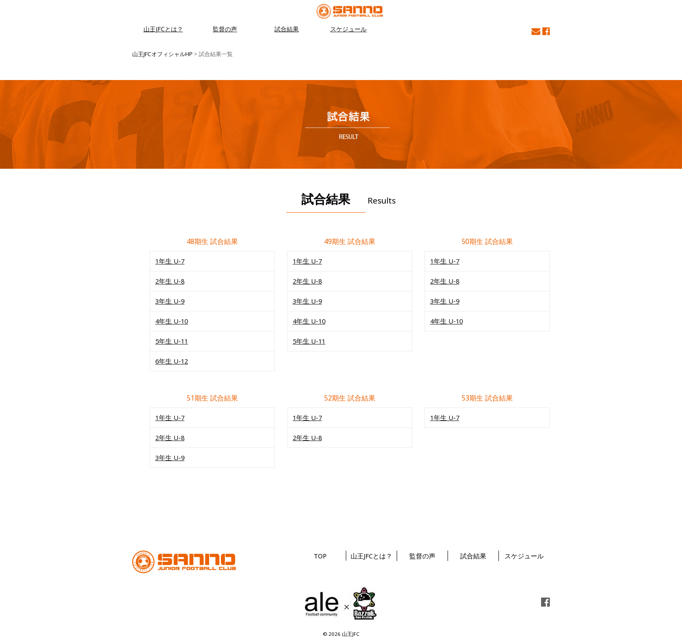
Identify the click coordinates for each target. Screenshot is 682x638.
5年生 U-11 (171, 339)
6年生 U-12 (171, 358)
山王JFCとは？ (163, 29)
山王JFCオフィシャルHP (162, 54)
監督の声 (225, 29)
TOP (320, 552)
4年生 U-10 (171, 319)
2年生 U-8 (169, 280)
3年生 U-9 (169, 300)
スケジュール (348, 29)
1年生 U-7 (169, 261)
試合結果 (286, 29)
